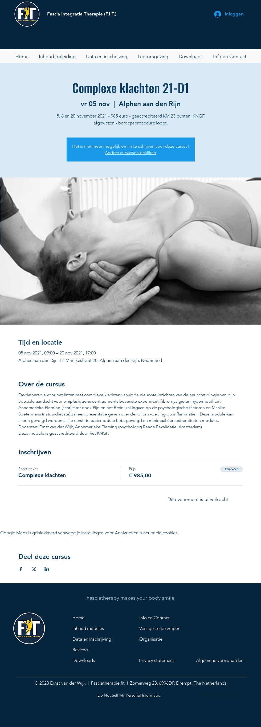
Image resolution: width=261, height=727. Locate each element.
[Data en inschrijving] (93, 639)
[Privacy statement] (161, 660)
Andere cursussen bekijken (130, 152)
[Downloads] (93, 660)
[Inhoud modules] (91, 628)
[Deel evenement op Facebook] (20, 569)
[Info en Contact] (158, 617)
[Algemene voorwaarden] (223, 660)
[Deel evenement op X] (33, 569)
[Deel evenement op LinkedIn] (47, 569)
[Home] (91, 617)
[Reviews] (93, 649)
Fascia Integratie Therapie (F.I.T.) (81, 14)
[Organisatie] (166, 639)
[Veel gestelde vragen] (166, 628)
